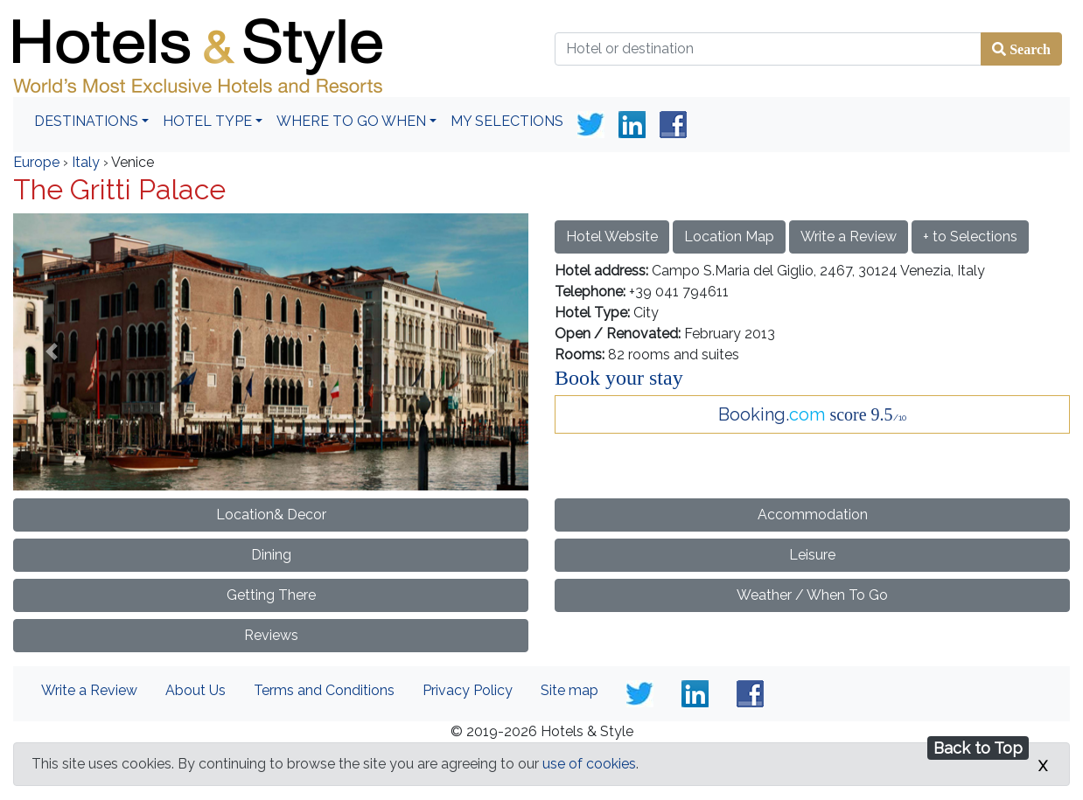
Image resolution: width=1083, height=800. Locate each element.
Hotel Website (612, 236)
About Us (195, 690)
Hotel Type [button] (207, 121)
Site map (569, 690)
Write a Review (848, 236)
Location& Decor (271, 514)
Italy (86, 162)
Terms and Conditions (324, 690)
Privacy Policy (468, 690)
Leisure (812, 554)
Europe (36, 162)
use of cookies (589, 763)
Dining (271, 554)
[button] (51, 351)
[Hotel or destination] (768, 49)
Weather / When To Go (812, 595)
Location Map (729, 236)
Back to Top (978, 748)
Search (1028, 49)
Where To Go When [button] (351, 121)
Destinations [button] (86, 121)
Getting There (271, 595)
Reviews (271, 635)
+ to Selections (970, 236)
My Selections (507, 121)
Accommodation (813, 514)
